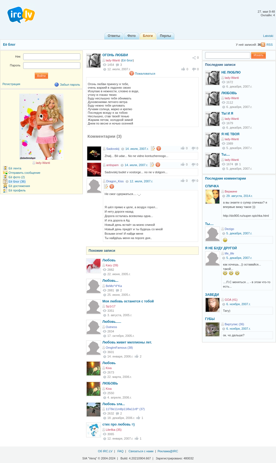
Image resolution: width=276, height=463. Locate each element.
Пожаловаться (145, 73)
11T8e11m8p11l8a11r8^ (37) (125, 409)
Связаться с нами (141, 451)
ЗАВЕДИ (212, 295)
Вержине (231, 191)
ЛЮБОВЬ (110, 383)
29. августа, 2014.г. (239, 195)
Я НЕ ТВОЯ (230, 134)
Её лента (15, 168)
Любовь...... (111, 322)
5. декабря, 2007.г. (239, 233)
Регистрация (11, 84)
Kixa (109, 368)
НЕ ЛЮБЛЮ (231, 72)
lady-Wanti (113, 60)
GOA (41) (231, 299)
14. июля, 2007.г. (136, 148)
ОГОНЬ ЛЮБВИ (115, 55)
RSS (269, 44)
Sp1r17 (110, 306)
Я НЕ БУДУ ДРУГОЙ (221, 248)
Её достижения (19, 186)
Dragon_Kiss (115, 181)
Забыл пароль (70, 84)
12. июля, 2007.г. (141, 181)
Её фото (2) (17, 177)
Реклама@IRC (168, 451)
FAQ (120, 451)
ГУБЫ (210, 319)
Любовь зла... (113, 404)
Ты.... (225, 154)
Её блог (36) (17, 181)
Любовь (109, 260)
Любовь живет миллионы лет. (127, 342)
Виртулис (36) (234, 324)
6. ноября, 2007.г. (238, 304)
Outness (111, 327)
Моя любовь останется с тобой (128, 301)
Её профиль (17, 190)
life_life (229, 253)
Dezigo (229, 229)
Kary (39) (112, 265)
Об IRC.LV (105, 451)
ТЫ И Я (227, 113)
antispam (112, 165)
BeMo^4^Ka (114, 286)
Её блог (9, 45)
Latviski (268, 35)
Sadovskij (112, 148)
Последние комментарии (225, 178)
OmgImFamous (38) (119, 347)
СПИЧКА (212, 186)
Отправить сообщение (24, 172)
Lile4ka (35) (113, 429)
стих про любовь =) (118, 424)
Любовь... (110, 281)
